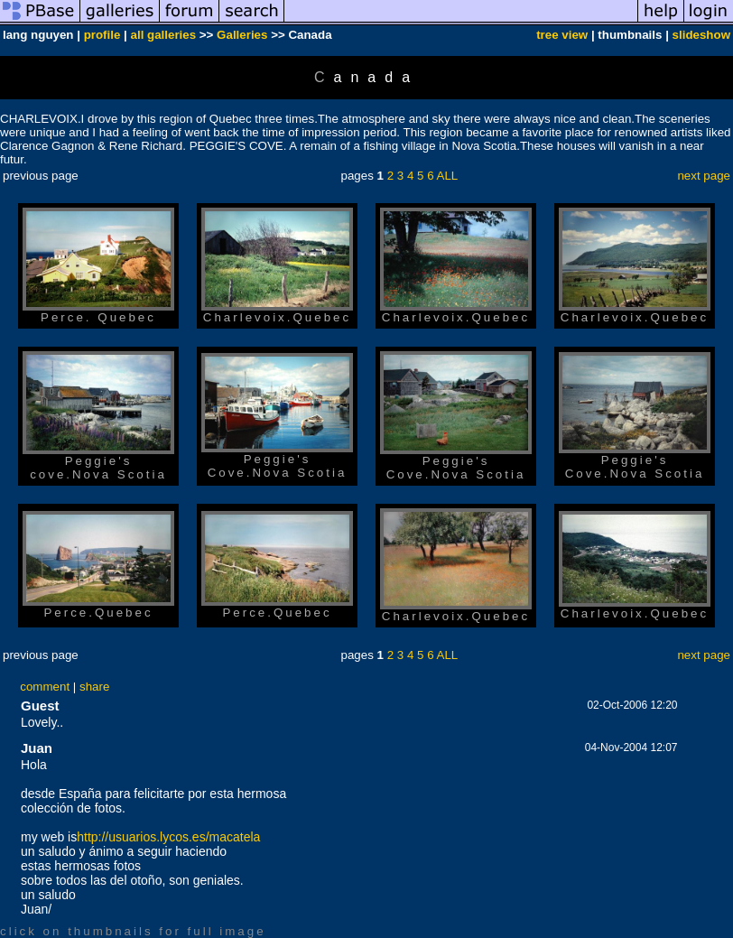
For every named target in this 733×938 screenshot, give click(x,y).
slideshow (701, 35)
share (94, 686)
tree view (562, 35)
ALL (448, 175)
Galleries (242, 35)
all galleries (164, 35)
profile (102, 35)
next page (703, 175)
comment (45, 686)
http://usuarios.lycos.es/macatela (168, 837)
